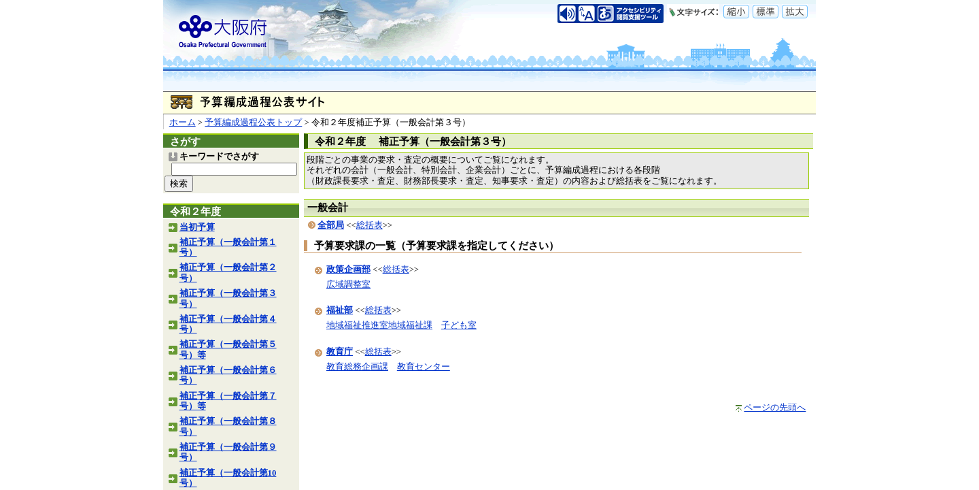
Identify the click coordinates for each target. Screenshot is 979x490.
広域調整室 (348, 284)
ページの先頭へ (775, 407)
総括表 (369, 225)
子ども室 (459, 325)
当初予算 (197, 227)
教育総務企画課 (357, 367)
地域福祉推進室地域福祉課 (379, 325)
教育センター (423, 367)
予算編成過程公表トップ (253, 122)
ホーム (182, 122)
